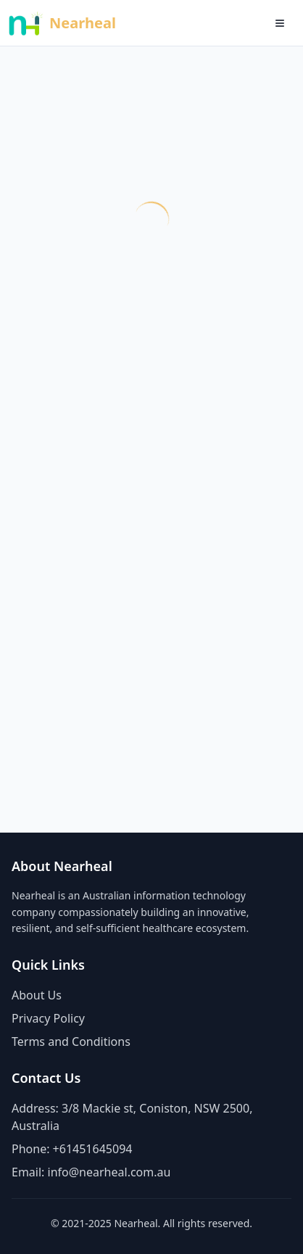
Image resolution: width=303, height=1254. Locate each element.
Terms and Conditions (71, 1041)
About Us (37, 995)
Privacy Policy (48, 1018)
